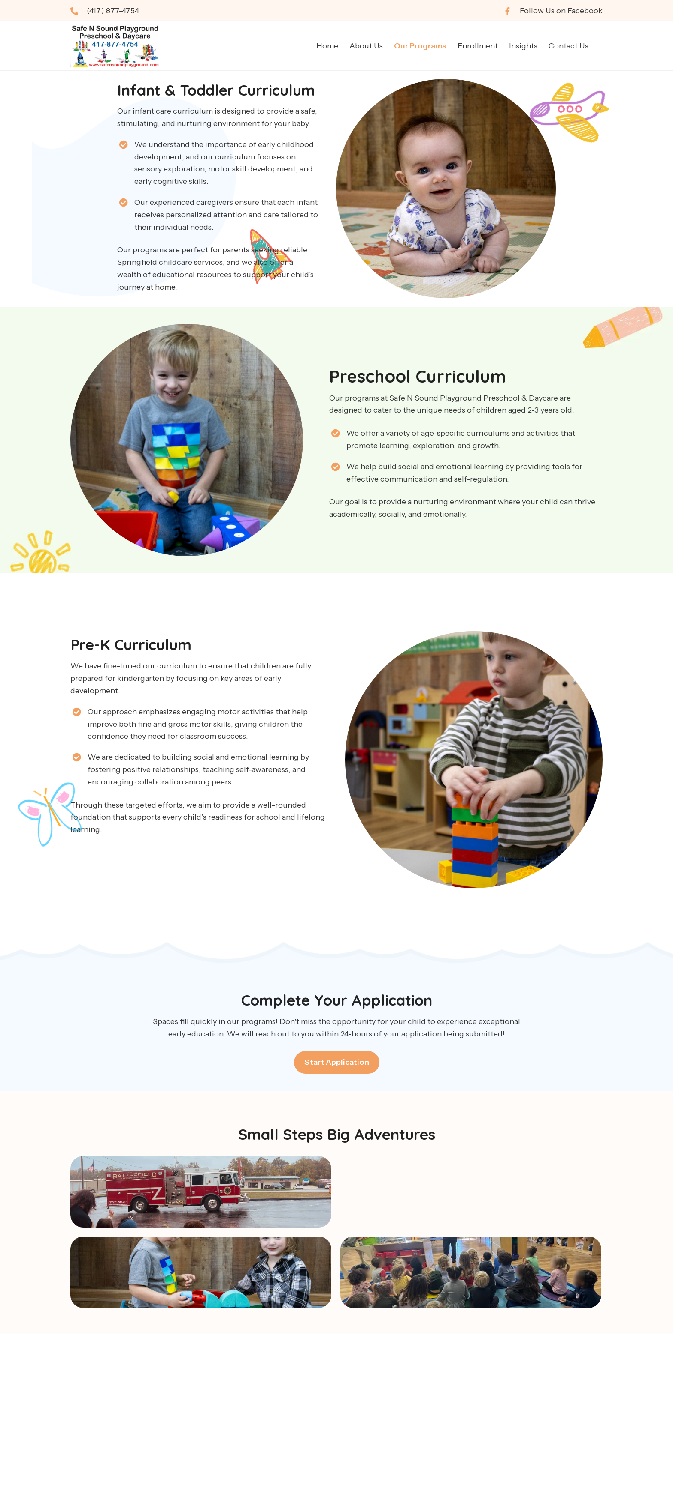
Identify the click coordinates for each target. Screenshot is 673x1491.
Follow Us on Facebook (561, 10)
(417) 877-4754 (113, 10)
